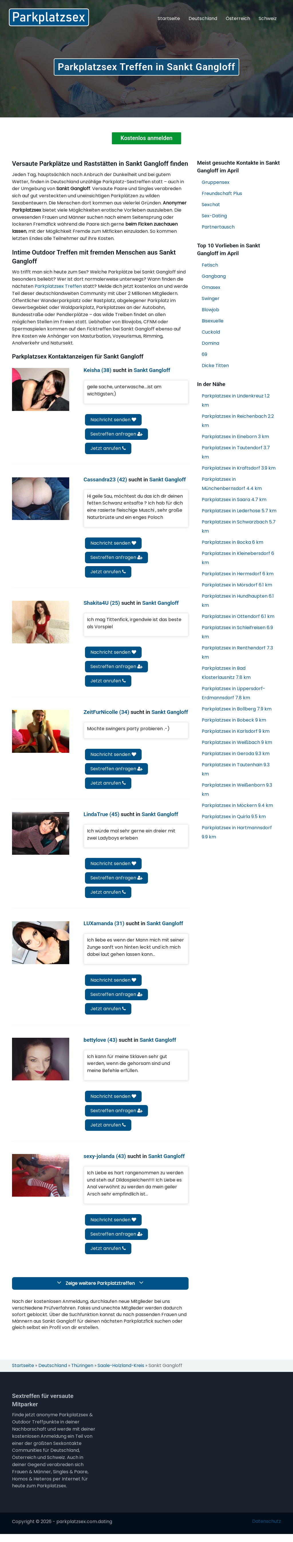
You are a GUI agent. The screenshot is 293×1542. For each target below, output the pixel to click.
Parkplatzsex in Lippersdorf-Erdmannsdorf (233, 693)
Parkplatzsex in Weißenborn (237, 790)
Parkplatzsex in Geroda (236, 754)
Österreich (238, 18)
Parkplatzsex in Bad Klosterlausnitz (226, 673)
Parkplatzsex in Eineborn (235, 437)
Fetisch (210, 265)
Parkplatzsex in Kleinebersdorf (238, 558)
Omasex (211, 287)
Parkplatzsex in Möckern (237, 805)
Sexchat (211, 205)
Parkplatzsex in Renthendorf (237, 653)
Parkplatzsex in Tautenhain (236, 769)
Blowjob (210, 310)
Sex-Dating (214, 216)
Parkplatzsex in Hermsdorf (238, 574)
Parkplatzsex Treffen (58, 286)
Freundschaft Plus (222, 193)
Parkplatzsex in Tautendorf (236, 452)
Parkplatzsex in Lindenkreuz (236, 401)
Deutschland (203, 18)
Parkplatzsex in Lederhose (239, 511)
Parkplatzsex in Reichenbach (238, 421)
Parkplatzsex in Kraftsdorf (239, 468)
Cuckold (211, 332)
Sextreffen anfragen (116, 434)
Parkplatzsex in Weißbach (237, 742)
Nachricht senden (113, 420)
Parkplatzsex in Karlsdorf (236, 731)
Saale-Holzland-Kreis (122, 1373)
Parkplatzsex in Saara (234, 500)
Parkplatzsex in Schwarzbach (239, 527)
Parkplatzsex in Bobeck (234, 720)
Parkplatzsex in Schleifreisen (237, 632)
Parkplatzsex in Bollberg (237, 709)
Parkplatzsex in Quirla (234, 817)
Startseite (169, 18)
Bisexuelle (212, 321)
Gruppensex (215, 182)
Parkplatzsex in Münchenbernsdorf (232, 484)
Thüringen (83, 1373)
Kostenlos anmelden (146, 138)
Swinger (210, 299)
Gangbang (214, 276)
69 (204, 354)
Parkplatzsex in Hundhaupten (238, 601)
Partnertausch (218, 227)
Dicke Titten (215, 366)
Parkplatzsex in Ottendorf (238, 616)
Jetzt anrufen (108, 448)
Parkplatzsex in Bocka (232, 542)
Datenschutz (266, 1529)
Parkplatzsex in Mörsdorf (237, 585)
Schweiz (268, 18)
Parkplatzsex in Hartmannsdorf (237, 832)
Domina (210, 343)
